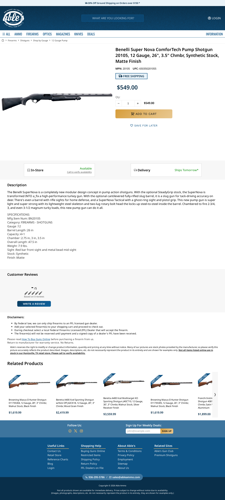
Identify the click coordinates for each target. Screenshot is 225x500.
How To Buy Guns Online (36, 339)
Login (50, 468)
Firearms (12, 40)
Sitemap (123, 463)
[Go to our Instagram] (81, 431)
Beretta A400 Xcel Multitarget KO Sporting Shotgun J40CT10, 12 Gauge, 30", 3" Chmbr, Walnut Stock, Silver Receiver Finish (123, 402)
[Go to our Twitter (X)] (75, 431)
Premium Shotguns (166, 455)
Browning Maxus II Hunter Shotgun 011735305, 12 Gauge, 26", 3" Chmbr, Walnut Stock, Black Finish (170, 403)
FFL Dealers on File (92, 468)
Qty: (117, 97)
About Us (123, 468)
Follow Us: (74, 425)
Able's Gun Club (163, 451)
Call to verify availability (79, 172)
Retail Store (54, 455)
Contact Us (54, 451)
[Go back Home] (2, 40)
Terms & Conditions (130, 451)
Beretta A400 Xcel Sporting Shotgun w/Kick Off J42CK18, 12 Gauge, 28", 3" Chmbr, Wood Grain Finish (75, 403)
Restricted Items (90, 455)
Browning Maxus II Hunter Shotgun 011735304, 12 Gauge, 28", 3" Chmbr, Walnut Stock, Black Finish (28, 403)
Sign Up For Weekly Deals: (144, 425)
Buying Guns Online (93, 451)
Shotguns (25, 40)
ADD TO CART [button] (144, 114)
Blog (50, 463)
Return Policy (89, 463)
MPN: (119, 68)
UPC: (136, 68)
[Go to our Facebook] (69, 431)
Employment (125, 459)
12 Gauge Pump (59, 40)
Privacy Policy (126, 455)
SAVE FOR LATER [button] (144, 125)
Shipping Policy (90, 459)
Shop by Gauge (40, 40)
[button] (118, 103)
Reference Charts (57, 459)
